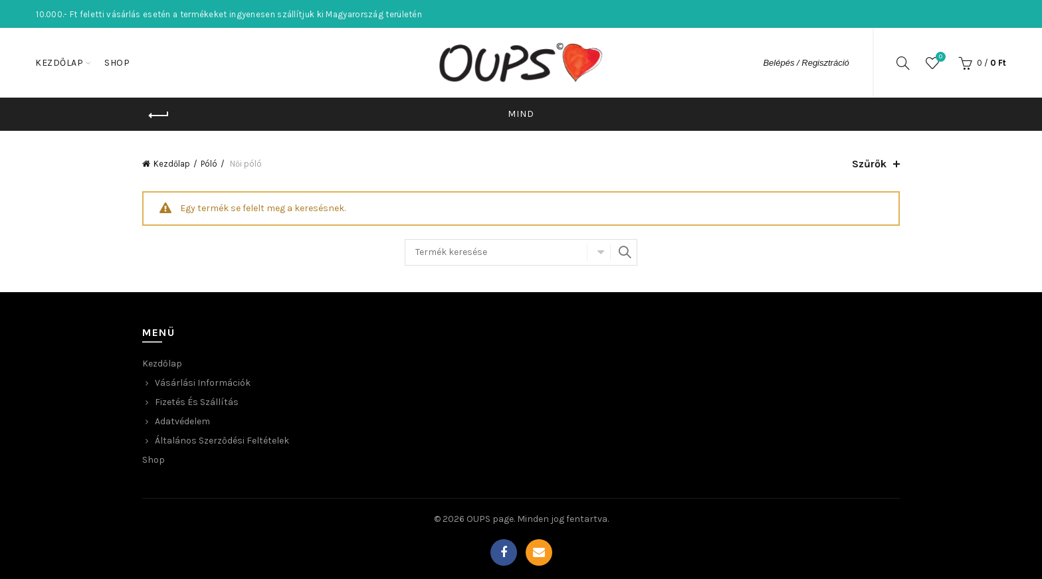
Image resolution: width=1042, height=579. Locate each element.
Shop (117, 62)
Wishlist (939, 57)
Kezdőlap (59, 62)
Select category (599, 252)
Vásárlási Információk (203, 382)
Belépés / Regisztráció (806, 63)
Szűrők (869, 163)
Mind (521, 114)
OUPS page (490, 519)
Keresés (624, 252)
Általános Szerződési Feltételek (222, 440)
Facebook (504, 552)
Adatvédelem (182, 421)
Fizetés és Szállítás (197, 402)
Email (539, 552)
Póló (209, 164)
